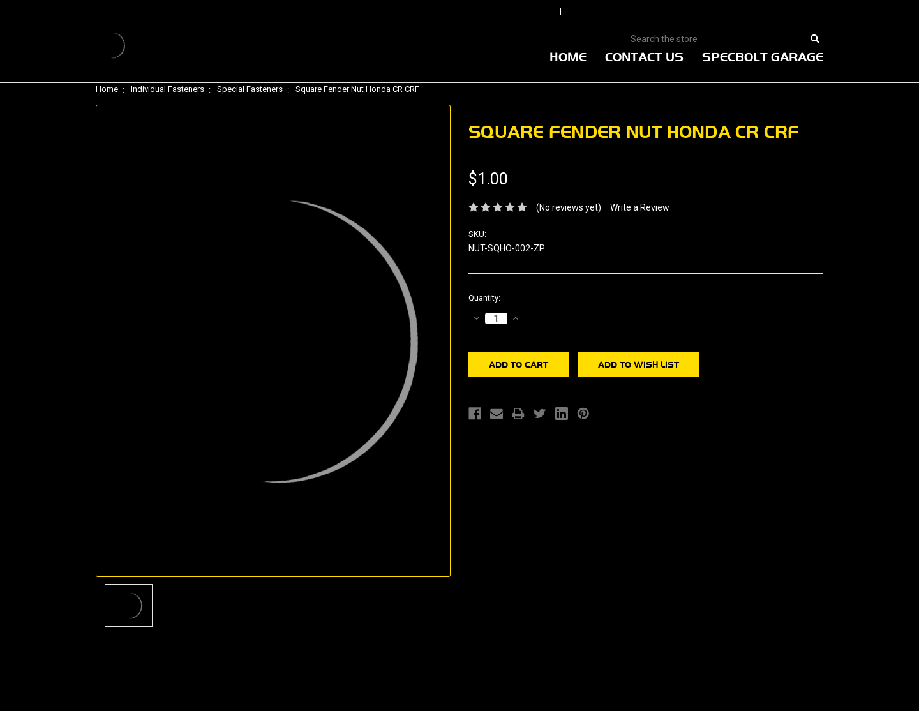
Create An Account (631, 12)
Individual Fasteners (167, 89)
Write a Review (639, 207)
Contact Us (644, 57)
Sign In (403, 12)
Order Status (504, 12)
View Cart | (740, 12)
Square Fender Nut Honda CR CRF (357, 89)
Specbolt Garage (762, 57)
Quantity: (484, 298)
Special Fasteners (250, 89)
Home (568, 57)
